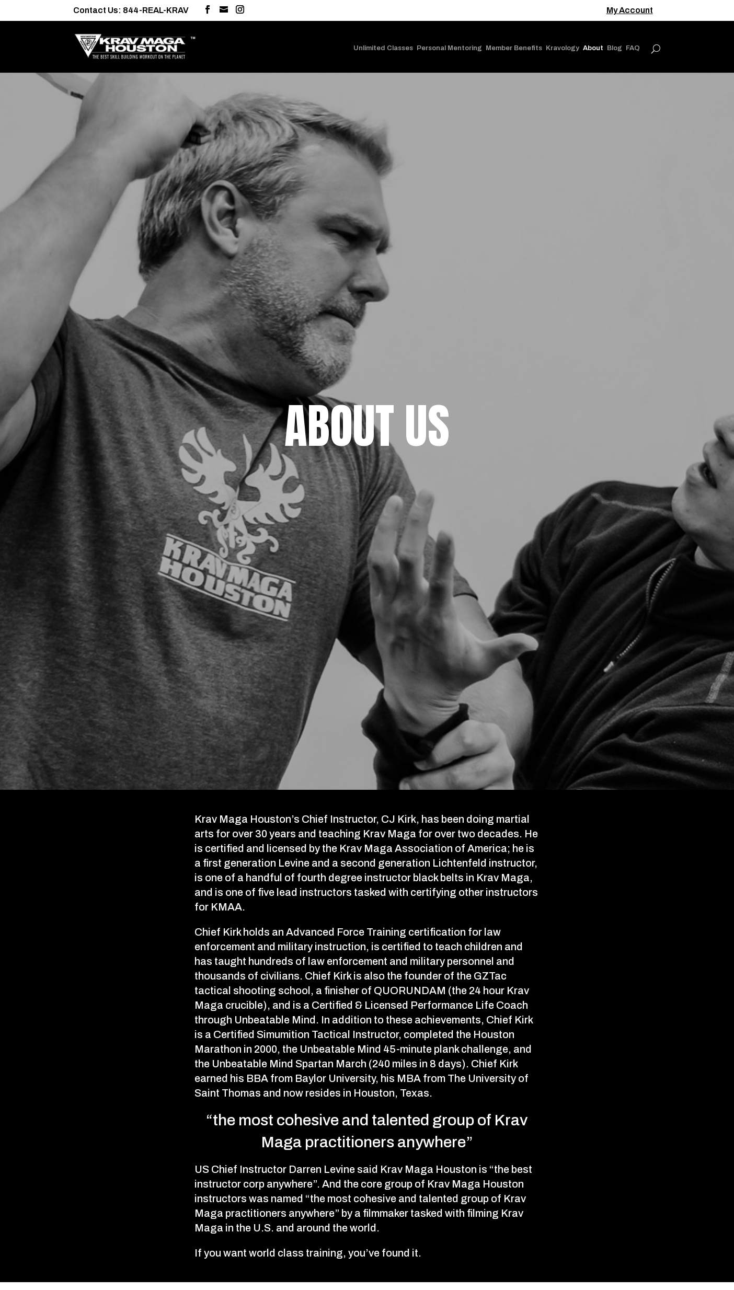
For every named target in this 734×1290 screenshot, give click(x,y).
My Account (629, 10)
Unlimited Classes (383, 48)
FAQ (633, 48)
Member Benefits (514, 48)
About (593, 48)
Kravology (562, 48)
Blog (614, 48)
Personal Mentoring (449, 48)
